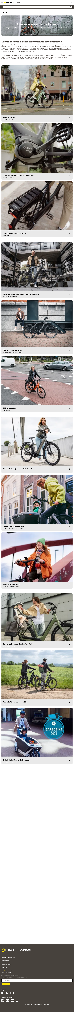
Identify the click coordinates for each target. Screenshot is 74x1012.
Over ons (4, 967)
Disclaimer (46, 1004)
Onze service (5, 960)
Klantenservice (6, 964)
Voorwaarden (28, 1004)
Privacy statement (38, 1004)
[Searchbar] (37, 7)
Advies (5, 12)
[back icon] (2, 12)
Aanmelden (6, 984)
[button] (71, 7)
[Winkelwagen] (72, 2)
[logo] (12, 2)
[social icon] (2, 994)
